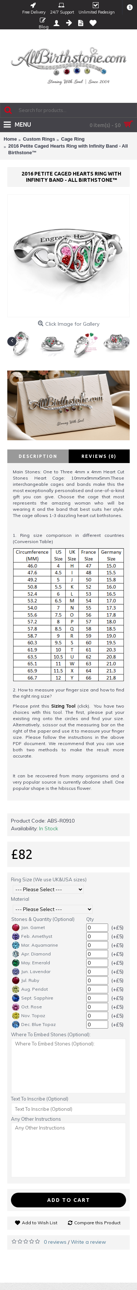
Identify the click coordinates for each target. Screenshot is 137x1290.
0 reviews (55, 1242)
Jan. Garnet (28, 927)
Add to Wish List (39, 1222)
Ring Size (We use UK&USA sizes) (49, 879)
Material (20, 899)
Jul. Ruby (25, 980)
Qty (90, 919)
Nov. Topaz (28, 1015)
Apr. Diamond (31, 954)
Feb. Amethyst (32, 936)
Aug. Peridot (30, 989)
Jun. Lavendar (31, 971)
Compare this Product (97, 1222)
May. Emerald (31, 962)
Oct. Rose (27, 1007)
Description (38, 456)
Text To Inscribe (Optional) (39, 1099)
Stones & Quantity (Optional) (43, 919)
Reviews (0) (99, 456)
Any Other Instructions (36, 1119)
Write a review (88, 1242)
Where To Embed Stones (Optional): (51, 1034)
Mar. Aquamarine (35, 945)
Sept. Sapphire (32, 998)
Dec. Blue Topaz (34, 1024)
